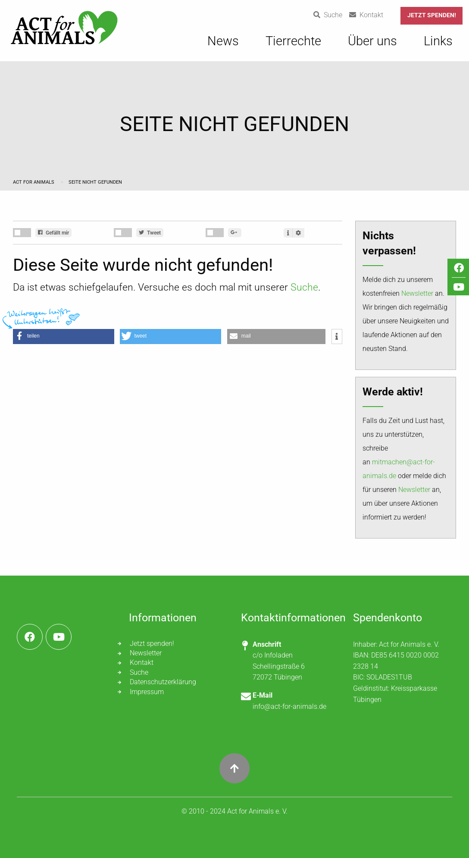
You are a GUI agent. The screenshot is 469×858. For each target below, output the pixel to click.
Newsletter (417, 293)
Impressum (147, 692)
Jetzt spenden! (431, 15)
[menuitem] (223, 45)
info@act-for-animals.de (289, 706)
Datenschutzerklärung (163, 682)
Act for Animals (34, 182)
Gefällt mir (53, 233)
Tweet (150, 233)
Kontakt (141, 662)
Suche (304, 287)
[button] (63, 336)
